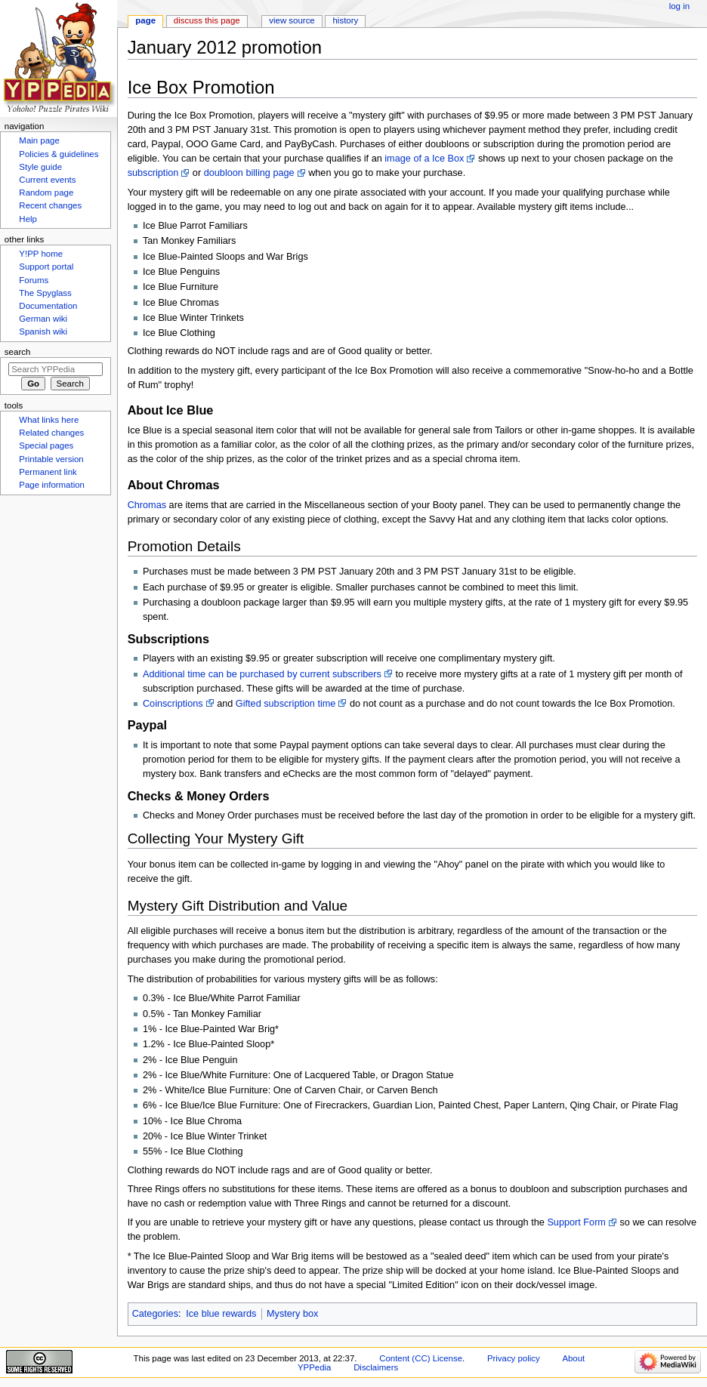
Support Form (576, 1222)
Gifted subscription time (286, 703)
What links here (49, 419)
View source (291, 20)
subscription (153, 173)
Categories (155, 1313)
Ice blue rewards (221, 1313)
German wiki (43, 318)
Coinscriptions (173, 703)
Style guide (40, 166)
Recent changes (50, 205)
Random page (46, 192)
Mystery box (292, 1313)
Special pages (46, 445)
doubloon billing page (249, 173)
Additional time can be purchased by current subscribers (262, 674)
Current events (47, 179)
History (346, 20)
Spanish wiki (43, 331)
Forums (33, 280)
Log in (679, 6)
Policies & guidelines (58, 154)
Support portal (46, 266)
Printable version (51, 459)
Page (145, 20)
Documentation (48, 305)
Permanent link (47, 471)
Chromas (147, 505)
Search (18, 351)
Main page (39, 140)
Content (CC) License (420, 1358)
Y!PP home (41, 253)
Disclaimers (376, 1367)
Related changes (51, 432)
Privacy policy (513, 1358)
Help (28, 218)
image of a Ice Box (424, 158)
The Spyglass (45, 292)
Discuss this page (207, 20)
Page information (52, 484)
